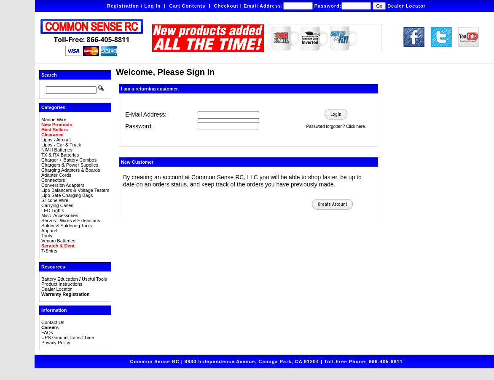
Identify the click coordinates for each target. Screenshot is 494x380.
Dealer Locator (406, 5)
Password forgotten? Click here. (336, 126)
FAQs (47, 332)
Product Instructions (61, 284)
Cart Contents (187, 5)
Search (49, 74)
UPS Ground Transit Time (67, 337)
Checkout (226, 5)
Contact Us (52, 322)
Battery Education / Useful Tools (74, 279)
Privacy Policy (55, 342)
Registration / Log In (134, 5)
